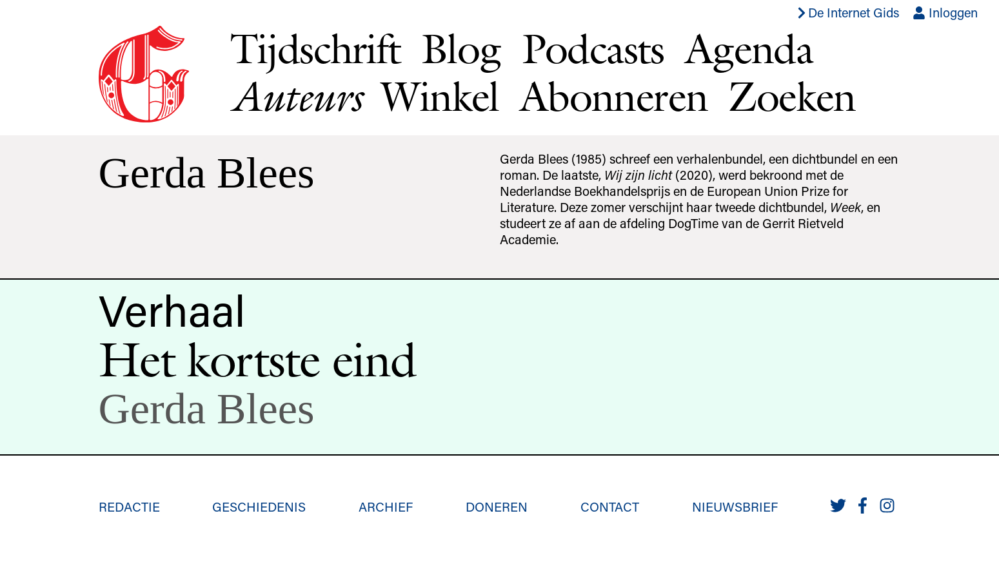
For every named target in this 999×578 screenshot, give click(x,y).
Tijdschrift (315, 48)
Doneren (497, 506)
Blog (461, 48)
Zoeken (791, 96)
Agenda (749, 48)
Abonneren (614, 96)
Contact (609, 506)
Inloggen (945, 12)
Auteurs (295, 96)
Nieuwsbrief (735, 506)
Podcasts (593, 48)
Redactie (129, 506)
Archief (386, 506)
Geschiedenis (259, 506)
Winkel (440, 96)
